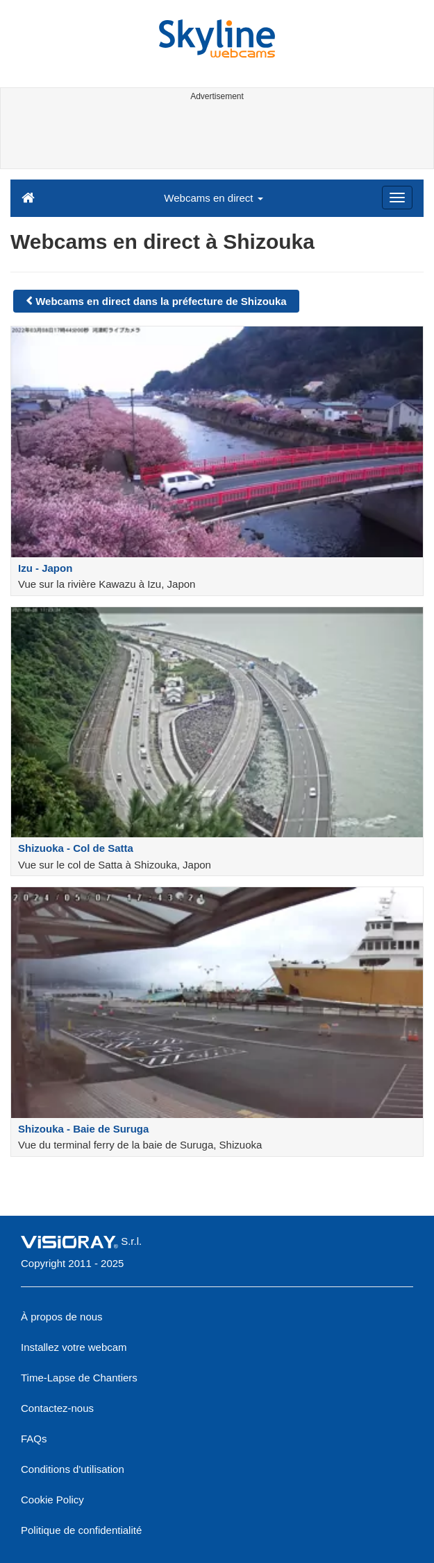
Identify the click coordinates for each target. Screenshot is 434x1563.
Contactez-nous (57, 1408)
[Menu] (397, 197)
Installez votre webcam (74, 1347)
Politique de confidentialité (81, 1530)
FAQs (34, 1438)
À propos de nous (62, 1316)
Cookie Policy (52, 1499)
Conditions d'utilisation (72, 1469)
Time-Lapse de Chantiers (79, 1377)
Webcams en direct (213, 198)
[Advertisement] (215, 137)
